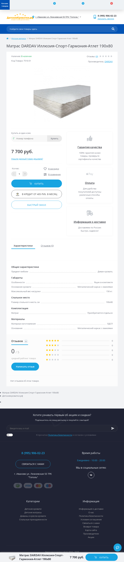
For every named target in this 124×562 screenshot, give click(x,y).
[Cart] (109, 5)
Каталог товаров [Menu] (4, 4)
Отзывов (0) (47, 245)
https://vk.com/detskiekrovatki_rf (91, 475)
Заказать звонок (106, 18)
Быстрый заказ (36, 204)
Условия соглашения (91, 519)
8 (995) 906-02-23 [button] (33, 453)
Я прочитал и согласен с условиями (66, 435)
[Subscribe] (113, 428)
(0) (97, 56)
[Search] (113, 29)
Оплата (89, 183)
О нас (91, 512)
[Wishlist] (81, 5)
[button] (108, 15)
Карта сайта (91, 530)
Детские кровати (33, 508)
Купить (54, 138)
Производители (91, 533)
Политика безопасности (60, 434)
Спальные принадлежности (33, 519)
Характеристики (23, 245)
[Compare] (52, 5)
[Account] (24, 5)
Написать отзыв (25, 366)
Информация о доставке (90, 222)
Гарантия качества (90, 147)
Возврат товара (91, 526)
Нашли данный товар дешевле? (27, 158)
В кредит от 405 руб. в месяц (36, 194)
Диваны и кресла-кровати (33, 515)
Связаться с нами (33, 464)
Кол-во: (15, 168)
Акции (91, 537)
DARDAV (109, 61)
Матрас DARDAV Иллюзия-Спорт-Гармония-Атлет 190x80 (30, 392)
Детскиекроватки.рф (12, 395)
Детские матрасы (18, 38)
